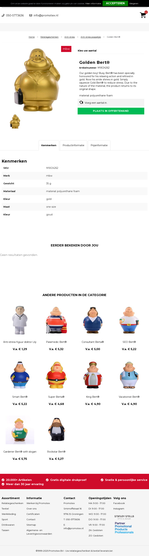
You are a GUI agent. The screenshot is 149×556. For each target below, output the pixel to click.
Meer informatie (93, 3)
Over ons (31, 508)
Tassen (5, 530)
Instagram (118, 508)
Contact (30, 519)
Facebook (119, 503)
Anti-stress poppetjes (91, 37)
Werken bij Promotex (38, 503)
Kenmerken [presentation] (48, 145)
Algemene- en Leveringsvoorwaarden (39, 532)
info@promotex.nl (46, 15)
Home (32, 37)
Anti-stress (69, 37)
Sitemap (31, 524)
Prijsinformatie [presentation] (99, 145)
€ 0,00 (144, 10)
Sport (5, 519)
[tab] (49, 145)
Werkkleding (9, 514)
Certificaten (33, 514)
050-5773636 (15, 15)
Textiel (5, 508)
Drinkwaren (8, 524)
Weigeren (133, 3)
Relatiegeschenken (49, 37)
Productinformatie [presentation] (73, 145)
